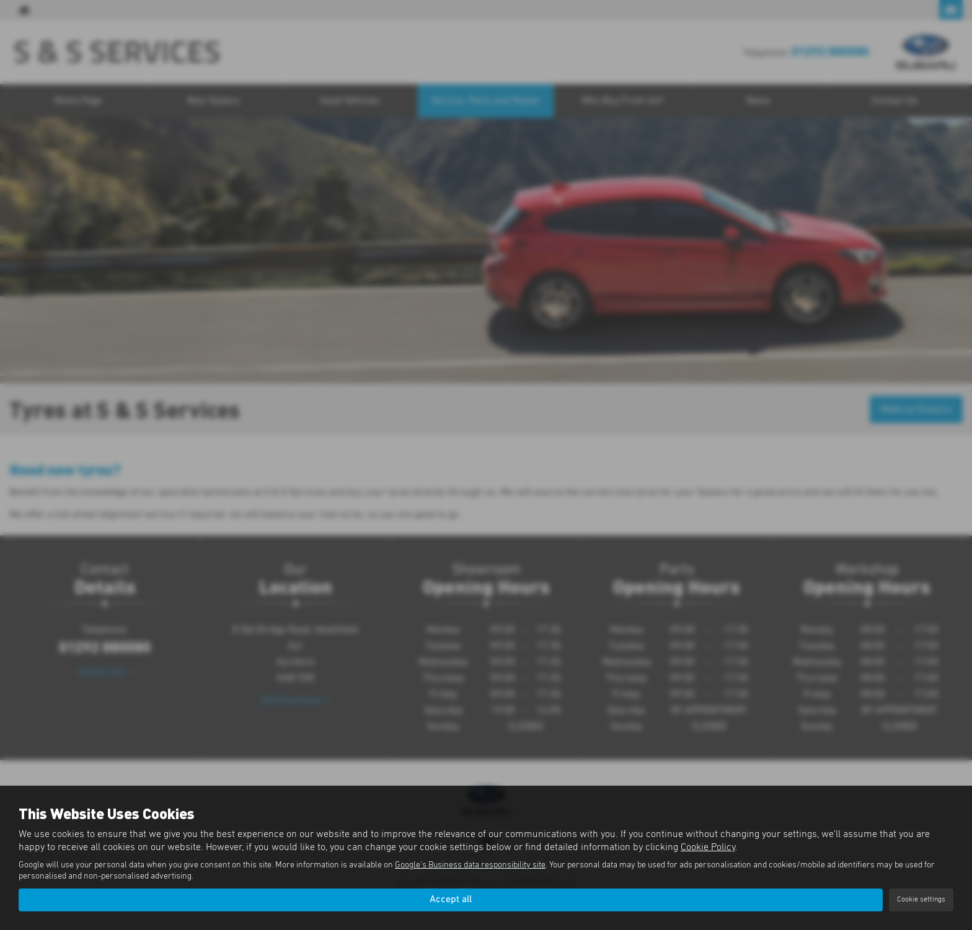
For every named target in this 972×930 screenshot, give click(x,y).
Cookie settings (921, 899)
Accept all (451, 900)
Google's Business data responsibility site (470, 865)
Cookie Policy (708, 848)
